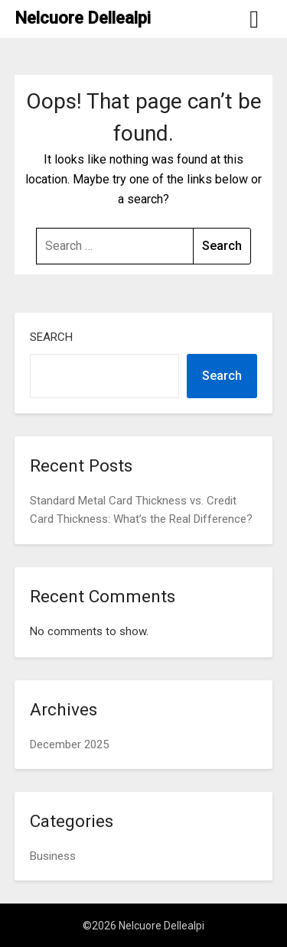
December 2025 (69, 744)
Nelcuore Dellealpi (83, 18)
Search (51, 337)
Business (53, 856)
